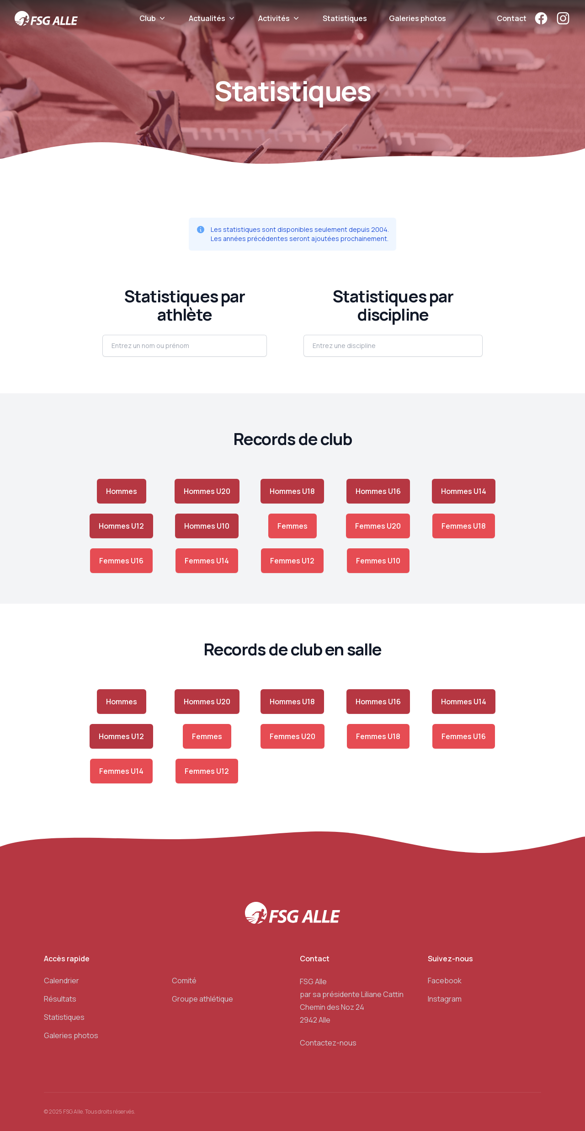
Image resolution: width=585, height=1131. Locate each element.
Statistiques (345, 18)
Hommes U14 (463, 491)
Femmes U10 (378, 561)
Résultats (60, 999)
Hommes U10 (206, 526)
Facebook (445, 981)
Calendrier (61, 981)
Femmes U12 (292, 561)
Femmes (292, 526)
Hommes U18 (292, 491)
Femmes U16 (121, 561)
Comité (184, 981)
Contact (511, 18)
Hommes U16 (378, 491)
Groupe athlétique (202, 999)
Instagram (445, 999)
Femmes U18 (463, 526)
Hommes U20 (207, 491)
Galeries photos (417, 18)
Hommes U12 (121, 526)
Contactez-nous (328, 1043)
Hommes (121, 491)
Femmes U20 (378, 526)
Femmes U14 (207, 561)
